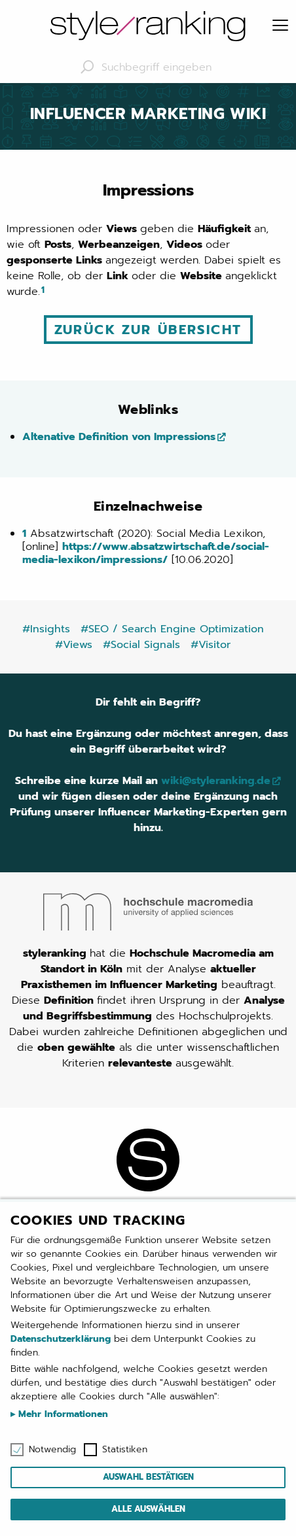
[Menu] (280, 26)
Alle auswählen (148, 1509)
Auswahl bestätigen (148, 1477)
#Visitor (211, 645)
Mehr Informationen (61, 1414)
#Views (73, 645)
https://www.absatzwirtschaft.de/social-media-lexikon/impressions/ (145, 553)
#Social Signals (141, 645)
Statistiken (124, 1449)
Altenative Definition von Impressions (118, 437)
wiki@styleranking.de (215, 781)
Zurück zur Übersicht (148, 329)
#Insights (46, 629)
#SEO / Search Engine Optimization (172, 629)
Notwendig (52, 1449)
